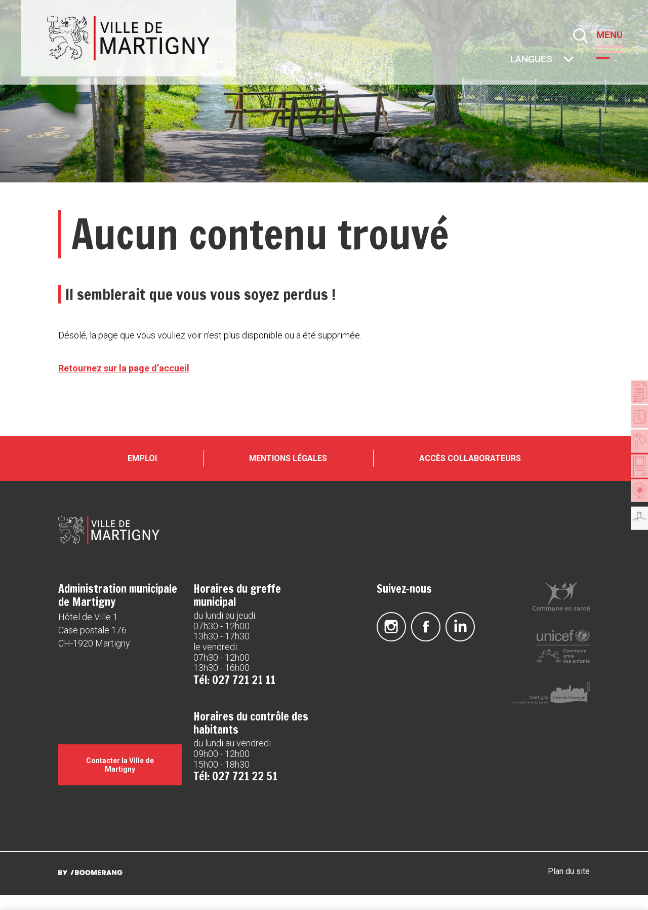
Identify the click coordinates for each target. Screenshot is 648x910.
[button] (617, 51)
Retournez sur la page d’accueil (123, 368)
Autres (511, 60)
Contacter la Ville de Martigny (120, 780)
